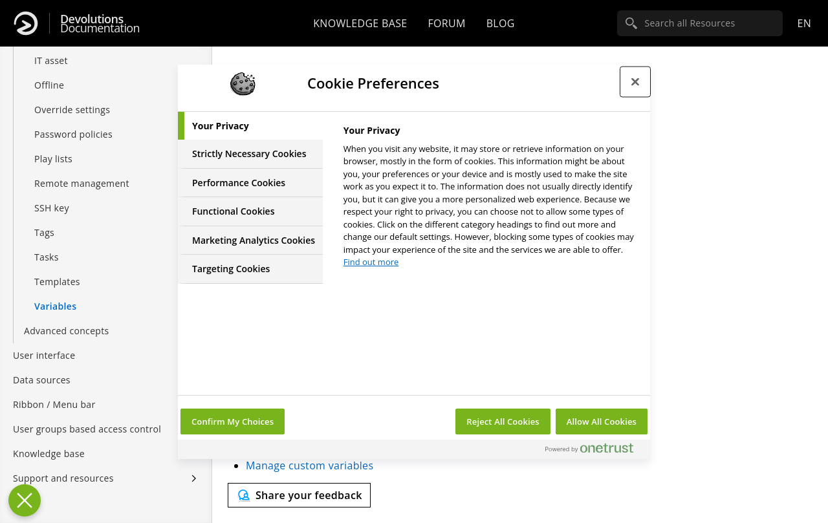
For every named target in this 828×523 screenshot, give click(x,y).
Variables (55, 293)
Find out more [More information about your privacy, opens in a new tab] (371, 262)
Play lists (53, 146)
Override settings (72, 97)
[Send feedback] (299, 495)
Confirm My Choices (232, 421)
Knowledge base (360, 23)
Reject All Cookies (502, 421)
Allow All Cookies (602, 421)
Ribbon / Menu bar (54, 391)
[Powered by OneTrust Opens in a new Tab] (594, 451)
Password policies (73, 121)
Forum (446, 23)
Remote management (81, 170)
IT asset (51, 47)
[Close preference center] (635, 82)
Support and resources (63, 465)
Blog (500, 23)
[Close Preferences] (24, 500)
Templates (57, 268)
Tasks (46, 244)
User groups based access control (87, 416)
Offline (49, 72)
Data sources (42, 367)
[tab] (250, 126)
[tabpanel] (491, 200)
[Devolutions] (26, 23)
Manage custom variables (309, 465)
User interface (44, 342)
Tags (44, 219)
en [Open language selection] (804, 23)
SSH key (51, 195)
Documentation (100, 23)
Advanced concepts (66, 318)
